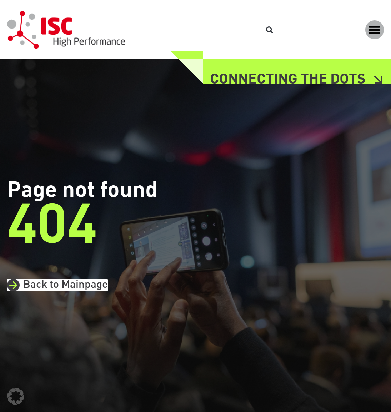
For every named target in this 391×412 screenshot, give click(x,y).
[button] (374, 29)
